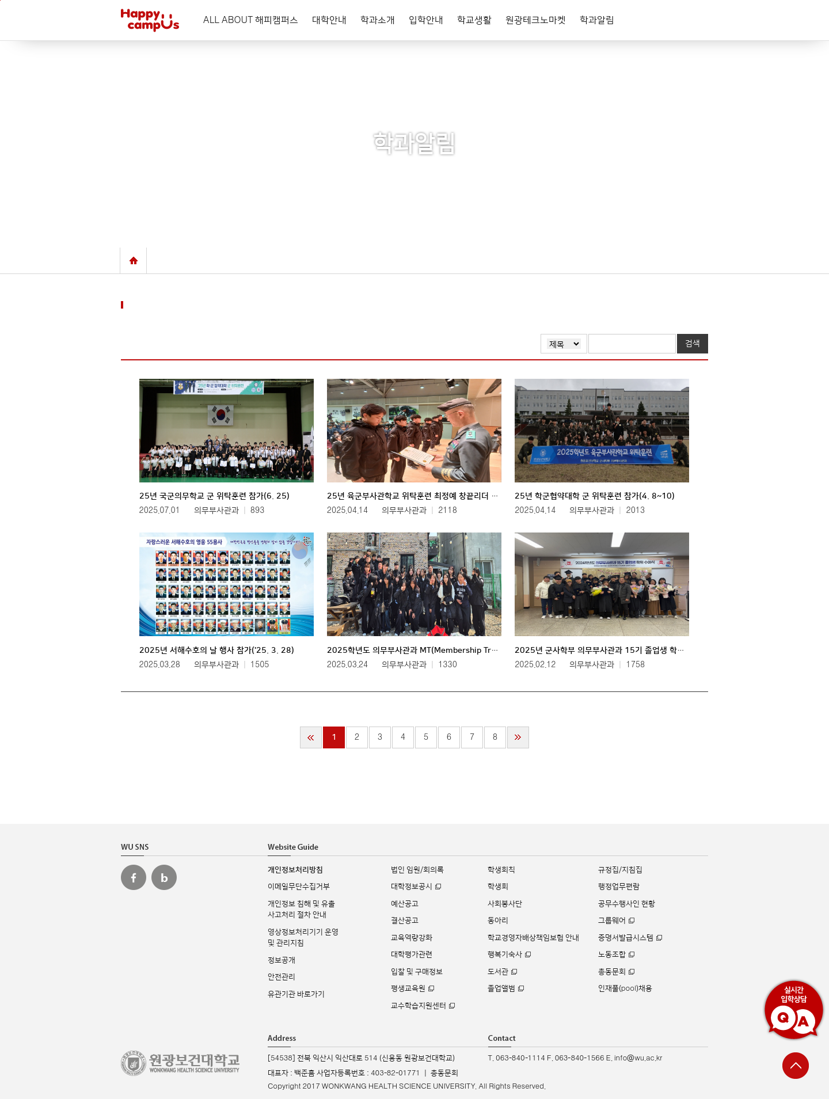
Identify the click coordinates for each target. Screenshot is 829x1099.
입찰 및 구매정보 (417, 972)
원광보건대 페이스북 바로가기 (133, 877)
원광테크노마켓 (535, 20)
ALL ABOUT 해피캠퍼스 (250, 20)
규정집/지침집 (620, 870)
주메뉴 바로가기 (0, 0)
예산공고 (405, 904)
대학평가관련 (411, 954)
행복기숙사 (505, 954)
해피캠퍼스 (150, 20)
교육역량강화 (411, 938)
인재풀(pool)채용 (625, 988)
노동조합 (612, 954)
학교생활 (474, 20)
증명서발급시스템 (625, 938)
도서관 (498, 972)
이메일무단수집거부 (299, 887)
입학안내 (426, 20)
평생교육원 (408, 988)
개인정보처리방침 (295, 870)
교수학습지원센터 (418, 1006)
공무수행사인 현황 (626, 904)
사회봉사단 (505, 904)
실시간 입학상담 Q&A (794, 1009)
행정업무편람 (619, 887)
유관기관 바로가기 (296, 994)
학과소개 (377, 20)
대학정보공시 (411, 887)
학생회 (498, 887)
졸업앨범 (501, 988)
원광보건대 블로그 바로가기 (164, 877)
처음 (311, 737)
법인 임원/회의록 (417, 870)
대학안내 (329, 20)
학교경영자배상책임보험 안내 (533, 938)
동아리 (498, 921)
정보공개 (281, 960)
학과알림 (597, 20)
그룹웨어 (612, 921)
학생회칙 (501, 870)
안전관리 (281, 977)
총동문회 (612, 972)
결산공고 (405, 921)
